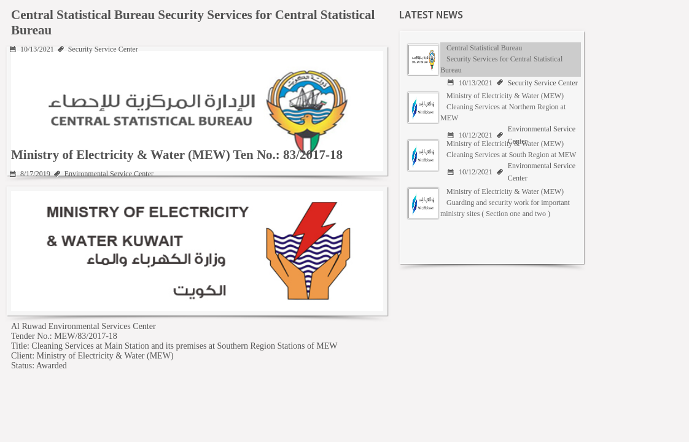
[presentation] (493, 59)
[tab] (491, 59)
